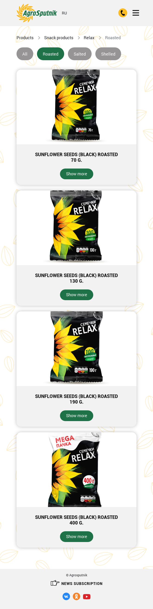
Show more (76, 173)
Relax (89, 37)
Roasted (50, 54)
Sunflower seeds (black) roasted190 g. (76, 399)
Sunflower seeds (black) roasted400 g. (76, 520)
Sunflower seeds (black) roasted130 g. (76, 278)
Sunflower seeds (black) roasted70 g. (76, 157)
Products (25, 37)
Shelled (108, 54)
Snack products (58, 37)
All (24, 54)
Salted (80, 54)
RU (64, 13)
